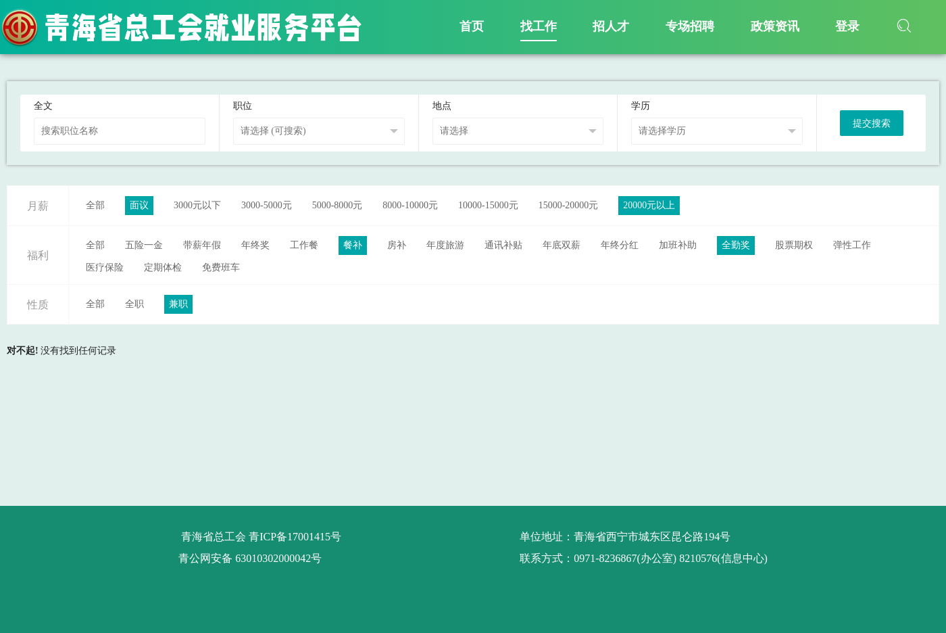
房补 (396, 245)
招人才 (611, 26)
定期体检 (163, 267)
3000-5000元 (266, 205)
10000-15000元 (488, 205)
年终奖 (255, 245)
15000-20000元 (569, 205)
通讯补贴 (503, 245)
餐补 (352, 245)
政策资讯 (775, 26)
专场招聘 (690, 26)
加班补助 (678, 245)
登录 (847, 26)
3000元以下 (197, 205)
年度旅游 (445, 245)
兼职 (178, 304)
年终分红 (620, 245)
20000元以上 (649, 205)
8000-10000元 (410, 205)
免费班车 (221, 267)
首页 (471, 26)
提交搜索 (872, 123)
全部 (95, 205)
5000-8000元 (337, 205)
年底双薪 (561, 245)
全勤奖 (736, 245)
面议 (139, 205)
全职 (134, 304)
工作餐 (304, 245)
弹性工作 (852, 245)
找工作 (538, 26)
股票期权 (794, 245)
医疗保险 (105, 267)
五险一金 (144, 245)
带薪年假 (202, 245)
